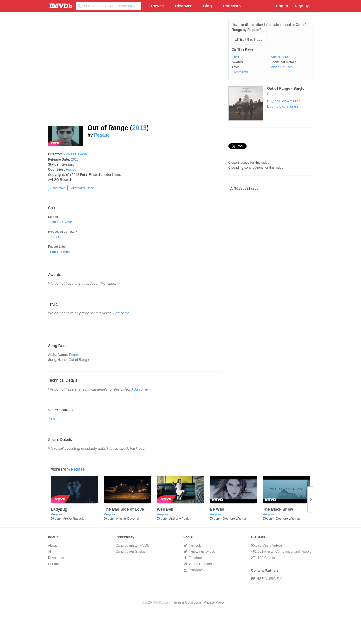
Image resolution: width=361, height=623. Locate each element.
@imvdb (192, 545)
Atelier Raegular (74, 518)
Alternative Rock (82, 188)
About (52, 545)
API (50, 552)
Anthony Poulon (180, 518)
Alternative (57, 188)
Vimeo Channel (197, 564)
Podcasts (232, 6)
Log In (282, 6)
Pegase (102, 135)
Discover (183, 6)
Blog (207, 6)
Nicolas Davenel (75, 154)
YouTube (54, 419)
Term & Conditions (187, 602)
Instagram (193, 570)
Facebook (193, 558)
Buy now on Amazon (284, 101)
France (71, 170)
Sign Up (302, 6)
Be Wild (217, 509)
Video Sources (282, 67)
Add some (121, 313)
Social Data (279, 57)
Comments (240, 72)
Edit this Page (249, 39)
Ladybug (59, 509)
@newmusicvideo (199, 552)
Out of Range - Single (285, 88)
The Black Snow (278, 509)
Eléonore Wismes (235, 518)
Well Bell (165, 509)
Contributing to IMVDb (132, 545)
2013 (139, 127)
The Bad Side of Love (124, 509)
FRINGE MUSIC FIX (266, 579)
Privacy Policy (214, 602)
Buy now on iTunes (282, 106)
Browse (156, 6)
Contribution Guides (131, 552)
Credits (237, 57)
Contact (54, 564)
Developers (56, 558)
